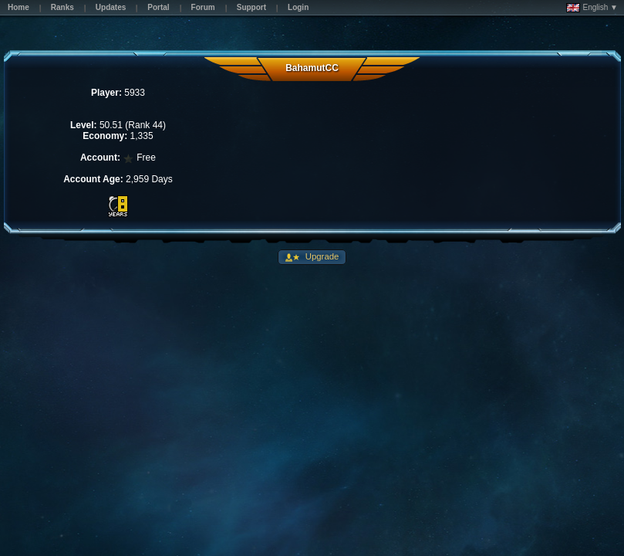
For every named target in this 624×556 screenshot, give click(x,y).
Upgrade (321, 256)
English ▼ (592, 7)
